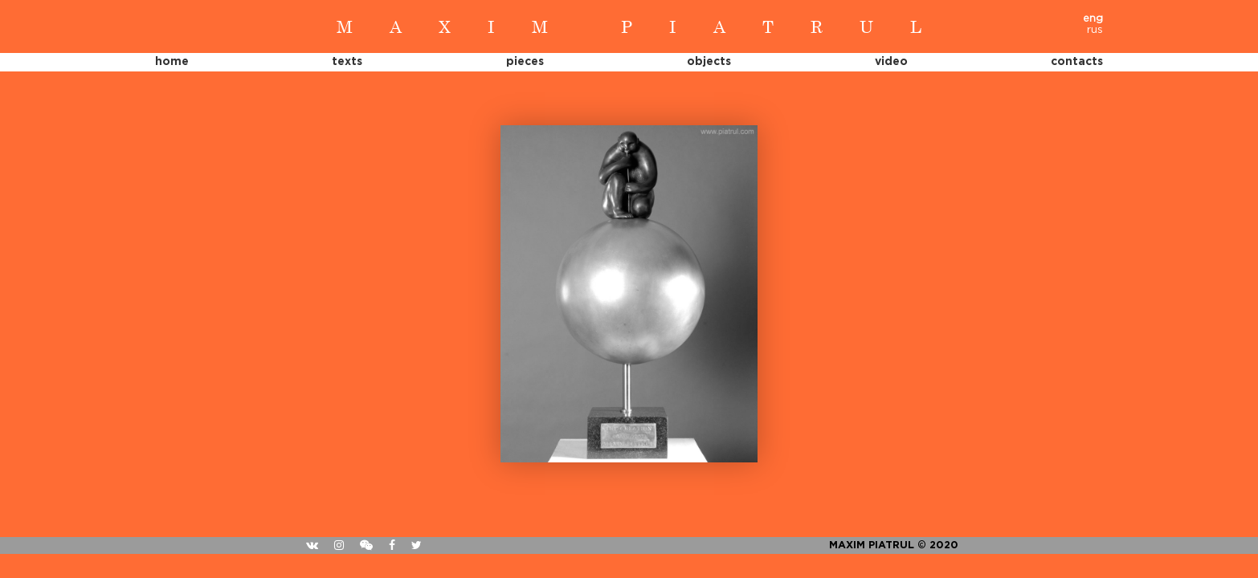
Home (172, 62)
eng (1093, 18)
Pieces (525, 62)
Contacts (1077, 62)
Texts (347, 62)
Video (891, 62)
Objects (709, 62)
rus (1095, 30)
